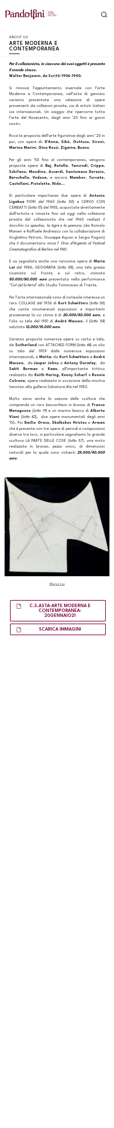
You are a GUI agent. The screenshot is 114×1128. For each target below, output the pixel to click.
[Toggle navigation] (93, 14)
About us (18, 37)
